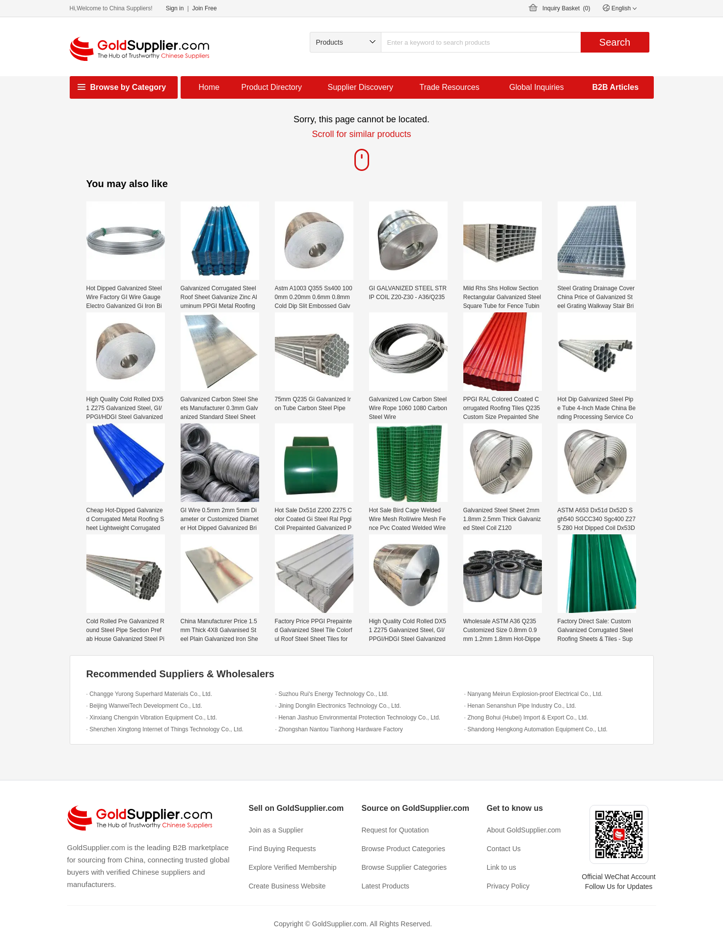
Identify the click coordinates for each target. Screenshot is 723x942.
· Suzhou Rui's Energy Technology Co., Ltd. (332, 694)
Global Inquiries (536, 87)
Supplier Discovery (360, 87)
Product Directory (271, 87)
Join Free (204, 8)
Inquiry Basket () (566, 8)
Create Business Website (287, 886)
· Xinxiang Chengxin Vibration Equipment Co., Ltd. (151, 717)
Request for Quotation (395, 830)
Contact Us (504, 849)
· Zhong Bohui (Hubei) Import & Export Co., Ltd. (526, 717)
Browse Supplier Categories (404, 867)
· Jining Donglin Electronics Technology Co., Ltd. (338, 705)
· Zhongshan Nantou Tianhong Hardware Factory (339, 729)
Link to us (501, 867)
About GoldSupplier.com (524, 830)
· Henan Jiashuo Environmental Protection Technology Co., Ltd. (358, 717)
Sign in (175, 8)
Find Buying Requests (282, 849)
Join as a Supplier (276, 830)
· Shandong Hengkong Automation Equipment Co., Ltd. (536, 729)
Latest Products (385, 886)
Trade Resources (450, 87)
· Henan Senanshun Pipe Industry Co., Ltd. (520, 705)
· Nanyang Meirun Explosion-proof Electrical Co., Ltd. (533, 694)
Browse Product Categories (403, 849)
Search (614, 42)
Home (209, 87)
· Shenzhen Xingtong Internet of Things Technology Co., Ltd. (164, 729)
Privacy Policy (508, 886)
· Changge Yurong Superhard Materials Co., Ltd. (149, 694)
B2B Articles (615, 87)
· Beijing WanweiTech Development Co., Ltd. (144, 705)
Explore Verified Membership (293, 867)
